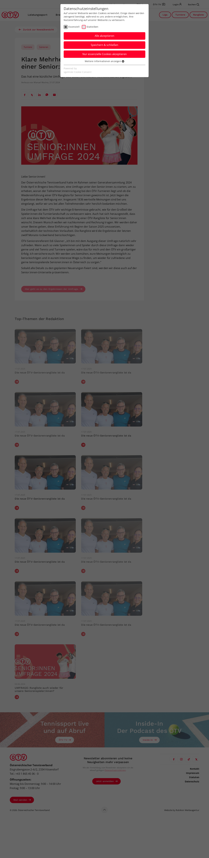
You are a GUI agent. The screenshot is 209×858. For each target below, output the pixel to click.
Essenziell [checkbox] (74, 26)
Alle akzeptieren (104, 36)
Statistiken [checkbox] (92, 26)
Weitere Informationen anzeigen (104, 61)
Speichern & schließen (104, 45)
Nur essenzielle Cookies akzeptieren (104, 54)
